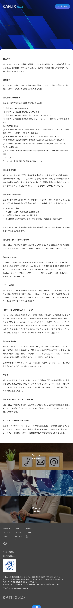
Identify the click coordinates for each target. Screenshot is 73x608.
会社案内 (6, 528)
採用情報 (18, 532)
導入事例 (6, 532)
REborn (29, 528)
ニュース (29, 532)
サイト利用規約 (8, 552)
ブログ (6, 536)
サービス (18, 528)
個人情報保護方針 (9, 556)
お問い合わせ (18, 537)
